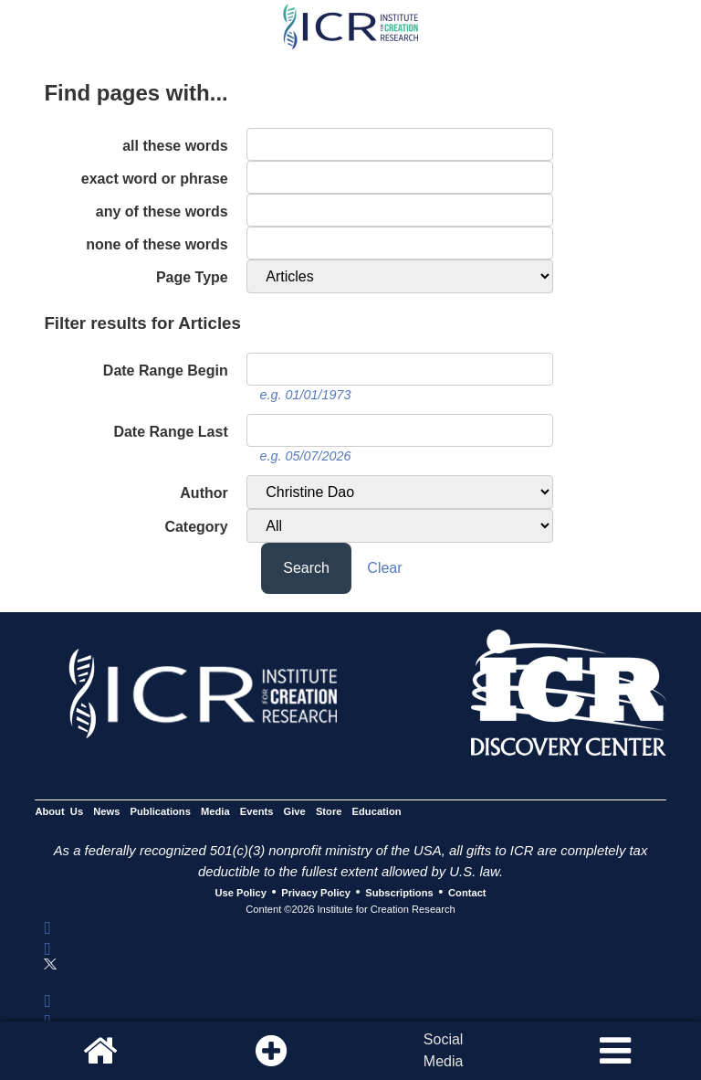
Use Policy (240, 892)
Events (257, 811)
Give (295, 811)
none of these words (157, 244)
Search (306, 568)
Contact (467, 892)
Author (203, 493)
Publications (161, 811)
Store (329, 811)
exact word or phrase (154, 178)
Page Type (192, 277)
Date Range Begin (165, 370)
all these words (175, 146)
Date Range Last (170, 431)
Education (377, 811)
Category (195, 527)
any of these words (162, 211)
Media (215, 811)
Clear (384, 568)
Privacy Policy (315, 892)
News (106, 811)
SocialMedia (444, 1050)
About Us (59, 811)
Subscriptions (399, 892)
